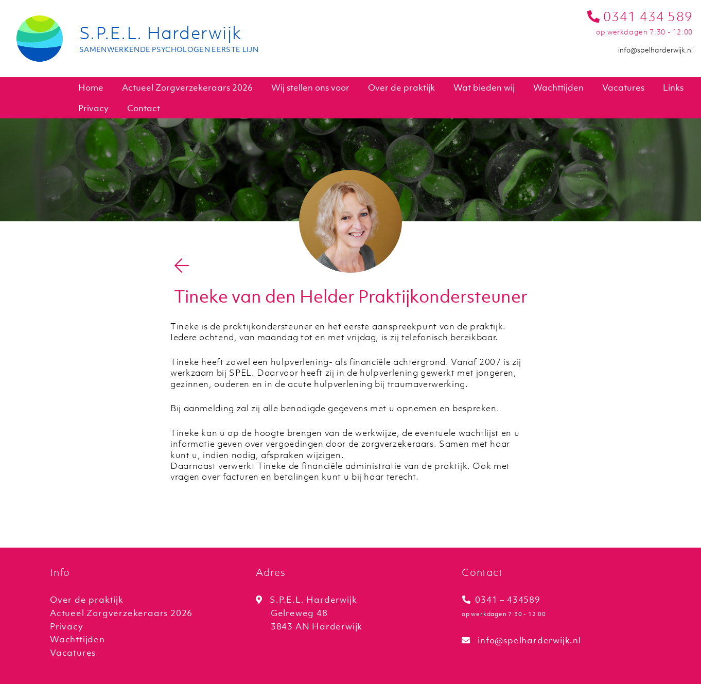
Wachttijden (558, 87)
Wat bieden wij (484, 87)
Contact (143, 108)
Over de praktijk (401, 87)
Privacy (93, 108)
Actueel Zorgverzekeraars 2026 (187, 87)
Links (673, 87)
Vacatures (623, 87)
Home (90, 87)
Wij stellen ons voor (310, 87)
